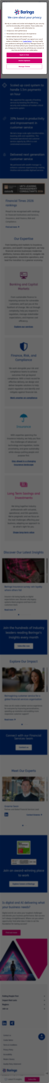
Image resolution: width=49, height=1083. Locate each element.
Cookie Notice (27, 41)
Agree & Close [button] (24, 55)
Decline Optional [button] (24, 61)
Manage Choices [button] (24, 67)
